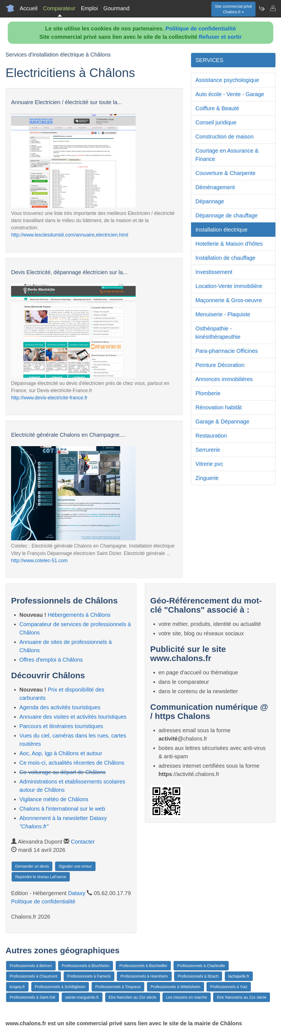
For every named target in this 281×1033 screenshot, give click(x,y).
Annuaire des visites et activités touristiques (73, 717)
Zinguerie (206, 478)
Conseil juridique (215, 122)
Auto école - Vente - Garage (229, 94)
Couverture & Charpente (225, 173)
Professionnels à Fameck (89, 976)
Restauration (211, 436)
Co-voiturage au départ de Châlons (62, 772)
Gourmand (116, 8)
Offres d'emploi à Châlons (51, 660)
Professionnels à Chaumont (33, 976)
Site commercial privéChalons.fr (233, 9)
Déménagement (215, 187)
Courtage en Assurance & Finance (227, 155)
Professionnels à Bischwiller (143, 965)
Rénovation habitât (218, 407)
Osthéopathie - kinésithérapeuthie (217, 332)
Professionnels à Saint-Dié (32, 997)
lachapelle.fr (238, 976)
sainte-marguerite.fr (82, 997)
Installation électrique (221, 230)
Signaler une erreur (75, 866)
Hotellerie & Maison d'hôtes (229, 244)
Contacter (83, 842)
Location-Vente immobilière (228, 286)
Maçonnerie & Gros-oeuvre (228, 300)
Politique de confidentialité (201, 28)
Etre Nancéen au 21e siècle (132, 997)
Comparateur (59, 8)
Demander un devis (32, 866)
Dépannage (209, 201)
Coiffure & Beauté (217, 108)
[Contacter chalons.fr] (272, 8)
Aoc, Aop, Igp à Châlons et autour (60, 753)
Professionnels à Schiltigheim (60, 987)
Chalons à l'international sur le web (62, 809)
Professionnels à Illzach (198, 976)
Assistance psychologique (227, 80)
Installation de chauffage (225, 258)
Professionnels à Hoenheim (144, 976)
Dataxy (76, 893)
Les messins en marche (186, 997)
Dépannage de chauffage (226, 215)
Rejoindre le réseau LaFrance (40, 877)
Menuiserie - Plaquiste (222, 314)
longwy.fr (17, 987)
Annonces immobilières (224, 379)
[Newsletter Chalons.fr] (261, 8)
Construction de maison (224, 136)
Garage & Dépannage (222, 421)
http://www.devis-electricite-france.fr (49, 397)
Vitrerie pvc (209, 464)
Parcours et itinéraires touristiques (61, 726)
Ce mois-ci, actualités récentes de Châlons (71, 763)
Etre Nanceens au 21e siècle (241, 997)
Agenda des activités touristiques (59, 707)
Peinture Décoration (219, 365)
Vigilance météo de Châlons (53, 799)
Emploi (89, 8)
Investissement (213, 272)
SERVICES (209, 60)
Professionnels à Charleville (201, 965)
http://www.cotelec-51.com (39, 560)
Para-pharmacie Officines (226, 351)
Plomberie (207, 393)
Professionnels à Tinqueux (118, 987)
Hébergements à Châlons (79, 615)
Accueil (28, 8)
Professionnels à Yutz (228, 987)
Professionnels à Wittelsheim (175, 987)
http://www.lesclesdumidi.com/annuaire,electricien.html (69, 235)
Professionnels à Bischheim (85, 965)
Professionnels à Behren (31, 965)
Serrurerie (207, 450)
